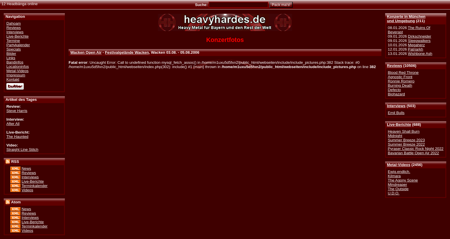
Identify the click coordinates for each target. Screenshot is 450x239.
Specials (13, 49)
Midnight (395, 136)
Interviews (396, 106)
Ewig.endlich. (399, 171)
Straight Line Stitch (22, 149)
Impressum (15, 75)
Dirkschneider (419, 36)
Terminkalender (35, 186)
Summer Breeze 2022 (406, 144)
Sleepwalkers (419, 40)
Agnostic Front (400, 77)
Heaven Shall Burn (404, 131)
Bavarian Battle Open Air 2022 (413, 153)
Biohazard (396, 94)
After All (13, 124)
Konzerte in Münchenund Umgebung (406, 18)
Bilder (11, 53)
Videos (27, 190)
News (26, 168)
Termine (13, 40)
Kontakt (12, 79)
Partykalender (18, 45)
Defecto (394, 90)
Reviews (394, 65)
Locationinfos (17, 66)
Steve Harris (16, 111)
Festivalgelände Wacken (127, 52)
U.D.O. (393, 193)
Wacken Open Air (86, 52)
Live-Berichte (399, 124)
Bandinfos (14, 62)
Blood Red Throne (403, 72)
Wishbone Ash (420, 53)
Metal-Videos (398, 165)
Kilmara (394, 176)
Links (10, 58)
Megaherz (416, 45)
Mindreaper (397, 184)
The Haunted (17, 136)
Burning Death (400, 85)
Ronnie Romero (401, 81)
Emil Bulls (396, 113)
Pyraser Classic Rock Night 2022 (415, 149)
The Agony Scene (403, 180)
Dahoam (13, 23)
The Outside (398, 189)
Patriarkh (415, 49)
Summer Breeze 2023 (406, 140)
